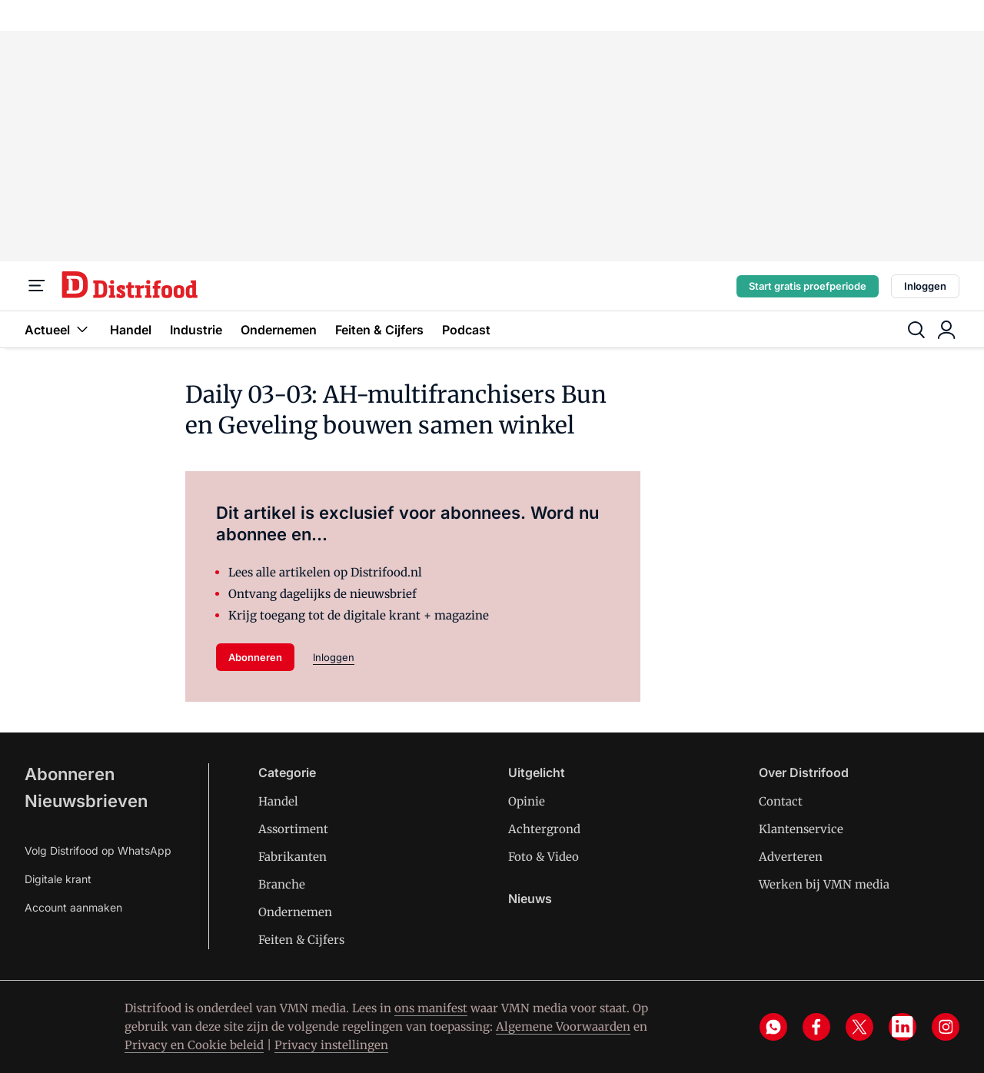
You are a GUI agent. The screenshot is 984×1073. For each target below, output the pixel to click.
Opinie (526, 801)
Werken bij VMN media (824, 884)
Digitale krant (58, 878)
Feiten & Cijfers (379, 329)
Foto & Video (543, 856)
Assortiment (293, 829)
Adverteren (791, 856)
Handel (130, 329)
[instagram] (945, 1027)
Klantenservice (801, 829)
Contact (781, 801)
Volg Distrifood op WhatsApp (98, 850)
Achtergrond (544, 829)
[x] (859, 1027)
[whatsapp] (773, 1027)
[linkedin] (902, 1027)
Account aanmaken (73, 907)
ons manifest (430, 1008)
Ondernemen (279, 329)
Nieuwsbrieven (86, 801)
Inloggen (925, 286)
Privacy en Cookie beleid (194, 1045)
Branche (281, 884)
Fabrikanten (292, 856)
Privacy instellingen (331, 1045)
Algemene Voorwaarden (563, 1026)
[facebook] (816, 1027)
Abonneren (255, 657)
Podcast (466, 329)
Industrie (196, 329)
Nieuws (530, 898)
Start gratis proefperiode (807, 286)
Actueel (58, 329)
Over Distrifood (804, 772)
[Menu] (37, 286)
